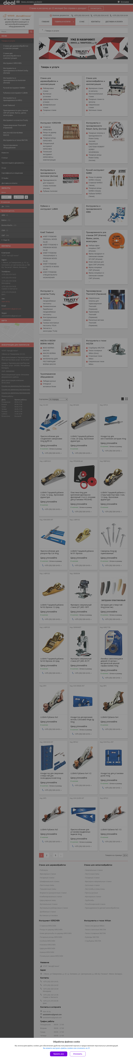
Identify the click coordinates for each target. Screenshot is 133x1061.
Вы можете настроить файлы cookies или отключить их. (65, 1048)
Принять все (58, 1054)
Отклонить (77, 1054)
